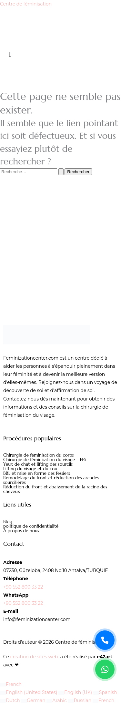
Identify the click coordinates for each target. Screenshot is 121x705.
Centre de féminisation (26, 4)
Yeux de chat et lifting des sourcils (38, 464)
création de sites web (34, 657)
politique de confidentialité (30, 526)
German (33, 700)
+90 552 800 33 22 (23, 587)
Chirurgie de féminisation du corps (38, 455)
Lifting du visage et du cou (30, 468)
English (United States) (29, 692)
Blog (7, 521)
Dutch (10, 700)
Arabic (57, 700)
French (11, 684)
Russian (80, 700)
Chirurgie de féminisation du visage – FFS (44, 459)
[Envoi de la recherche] (61, 171)
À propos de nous (21, 530)
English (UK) (75, 692)
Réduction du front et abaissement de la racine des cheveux (55, 489)
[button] (60, 55)
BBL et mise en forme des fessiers (36, 473)
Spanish (105, 692)
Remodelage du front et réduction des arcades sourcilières (51, 479)
